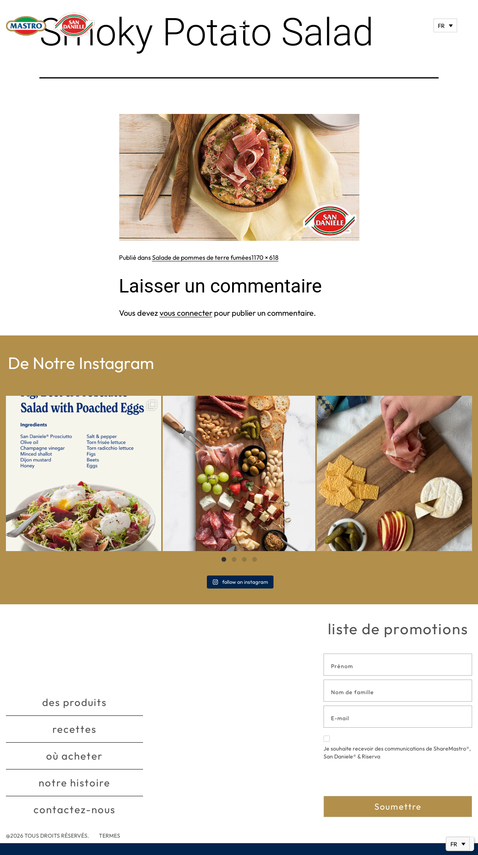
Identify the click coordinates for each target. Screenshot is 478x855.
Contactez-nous (74, 809)
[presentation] (383, 780)
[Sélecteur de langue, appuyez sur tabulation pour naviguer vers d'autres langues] (445, 25)
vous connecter (186, 313)
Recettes (74, 729)
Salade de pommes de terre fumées (201, 257)
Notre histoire (74, 782)
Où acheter (74, 755)
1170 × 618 (265, 257)
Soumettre (398, 806)
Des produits (74, 702)
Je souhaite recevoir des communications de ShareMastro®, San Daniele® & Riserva (397, 748)
